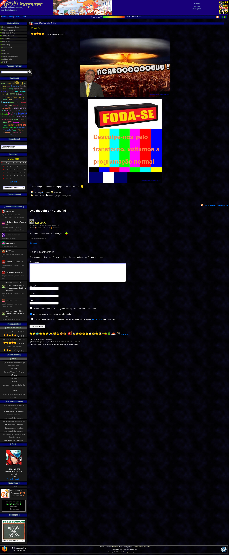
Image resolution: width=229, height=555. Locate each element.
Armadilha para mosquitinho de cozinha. (14, 407)
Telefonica (12, 125)
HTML (24, 100)
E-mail (16, 17)
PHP (15, 114)
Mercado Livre (18, 105)
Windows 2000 (9, 133)
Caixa (9, 86)
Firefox (4, 100)
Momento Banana (19, 108)
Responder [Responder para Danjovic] (34, 243)
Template (21, 124)
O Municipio (6, 59)
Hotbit (3, 50)
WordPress (115, 547)
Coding (10, 89)
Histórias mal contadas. (14, 347)
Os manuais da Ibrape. (14, 415)
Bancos (11, 83)
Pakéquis (5, 39)
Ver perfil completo (14, 479)
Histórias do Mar (7, 33)
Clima (5, 89)
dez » (16, 182)
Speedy (16, 122)
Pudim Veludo (14, 378)
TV (10, 130)
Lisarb (69, 196)
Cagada (3, 86)
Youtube (14, 135)
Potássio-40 (6, 48)
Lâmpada (23, 103)
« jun (11, 182)
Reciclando (20, 116)
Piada (22, 113)
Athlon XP (4, 83)
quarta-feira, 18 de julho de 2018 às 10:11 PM (44, 225)
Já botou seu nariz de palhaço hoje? (14, 421)
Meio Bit (4, 53)
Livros (10, 17)
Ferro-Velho (19, 97)
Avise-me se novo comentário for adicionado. (52, 317)
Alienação (51, 196)
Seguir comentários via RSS (216, 205)
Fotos (4, 17)
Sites (5, 122)
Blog (18, 82)
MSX (7, 110)
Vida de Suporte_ (8, 30)
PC (10, 113)
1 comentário (57, 193)
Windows (21, 130)
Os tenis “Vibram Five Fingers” (14, 372)
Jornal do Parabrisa (9, 56)
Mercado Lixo (7, 108)
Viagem (14, 130)
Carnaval (15, 86)
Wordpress (19, 132)
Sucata (22, 122)
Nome (33, 289)
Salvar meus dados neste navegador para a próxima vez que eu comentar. (65, 312)
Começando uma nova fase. (14, 428)
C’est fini (36, 28)
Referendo (6, 119)
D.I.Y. (11, 91)
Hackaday (5, 45)
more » (124, 338)
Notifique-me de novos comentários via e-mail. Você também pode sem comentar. (72, 323)
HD (20, 100)
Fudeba (15, 100)
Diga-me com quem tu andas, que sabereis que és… (14, 364)
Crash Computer (125, 552)
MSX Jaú (13, 111)
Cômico (36, 196)
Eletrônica (13, 93)
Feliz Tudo (23, 94)
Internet (5, 102)
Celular (23, 86)
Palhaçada (4, 114)
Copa (58, 196)
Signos (22, 119)
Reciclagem (8, 116)
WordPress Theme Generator (141, 547)
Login (22, 17)
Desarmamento (20, 91)
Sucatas (4, 125)
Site (31, 304)
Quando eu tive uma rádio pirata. (14, 394)
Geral (42, 196)
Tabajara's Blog (7, 36)
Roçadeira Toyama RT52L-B (14, 332)
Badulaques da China (9, 27)
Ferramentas (7, 97)
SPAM (10, 122)
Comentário (35, 262)
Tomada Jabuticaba (9, 127)
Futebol (63, 196)
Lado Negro (15, 103)
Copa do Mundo (18, 89)
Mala (10, 105)
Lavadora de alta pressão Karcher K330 (14, 386)
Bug (25, 83)
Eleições (4, 94)
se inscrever (97, 323)
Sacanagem (15, 119)
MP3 (3, 110)
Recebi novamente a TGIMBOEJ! (14, 339)
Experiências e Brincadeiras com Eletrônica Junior (14, 436)
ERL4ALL (5, 62)
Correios (5, 91)
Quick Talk (5, 42)
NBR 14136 (22, 110)
